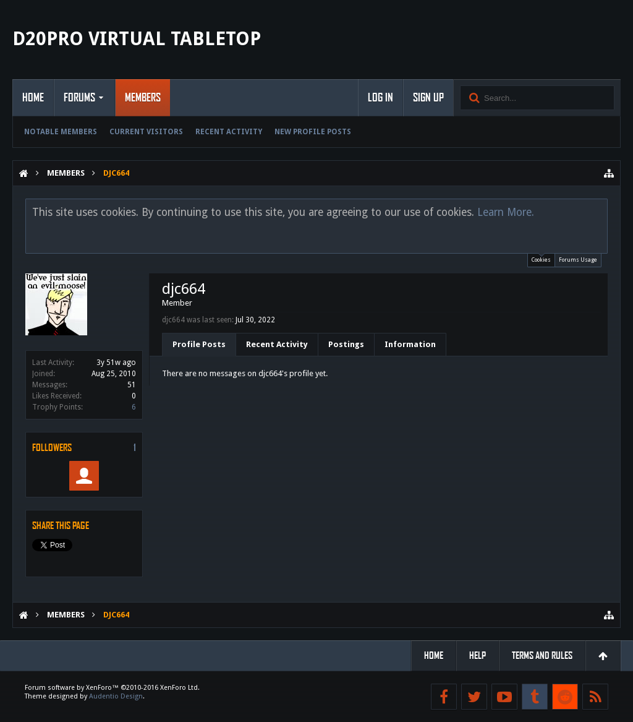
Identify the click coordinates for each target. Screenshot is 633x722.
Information (410, 344)
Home (33, 98)
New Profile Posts (312, 131)
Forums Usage (578, 260)
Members (143, 98)
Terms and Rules (542, 655)
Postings (346, 344)
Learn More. (505, 212)
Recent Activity (228, 131)
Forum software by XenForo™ (112, 688)
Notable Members (60, 131)
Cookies (541, 258)
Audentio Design (116, 696)
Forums (79, 98)
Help (477, 655)
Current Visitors (146, 131)
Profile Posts (199, 344)
